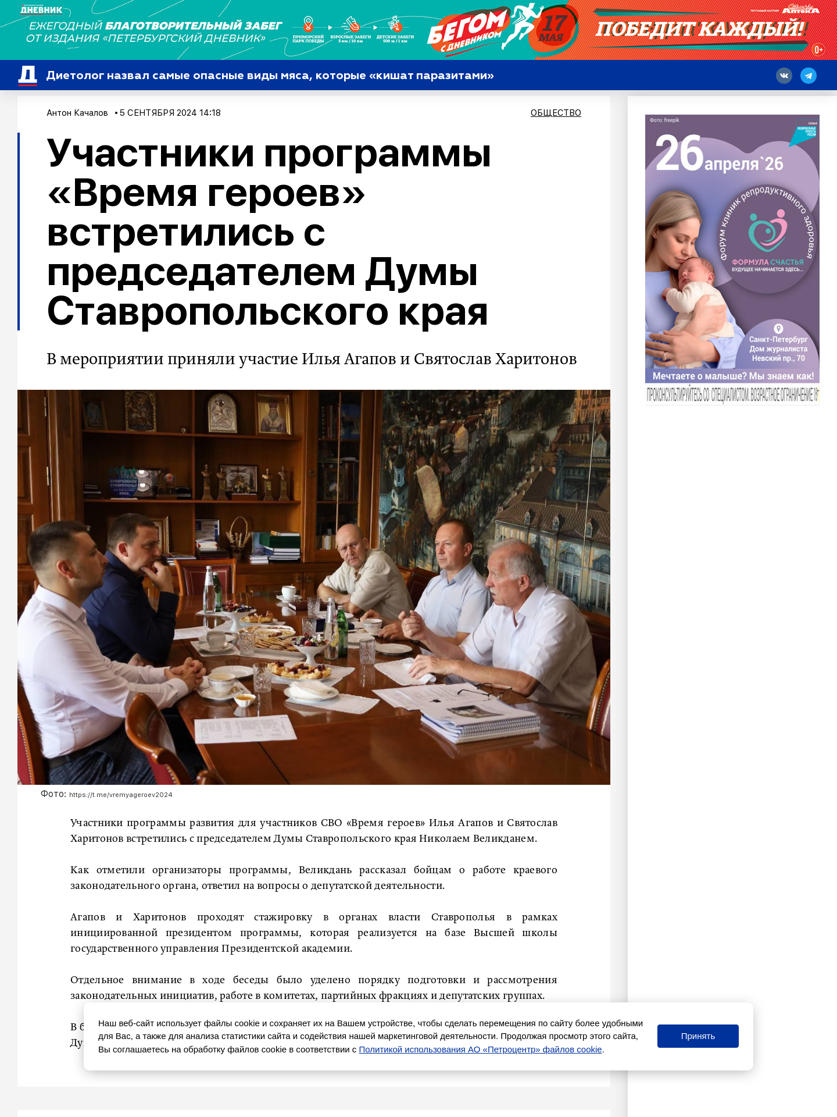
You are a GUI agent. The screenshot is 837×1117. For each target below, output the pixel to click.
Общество (556, 113)
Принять (698, 1036)
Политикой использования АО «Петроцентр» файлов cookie (480, 1049)
